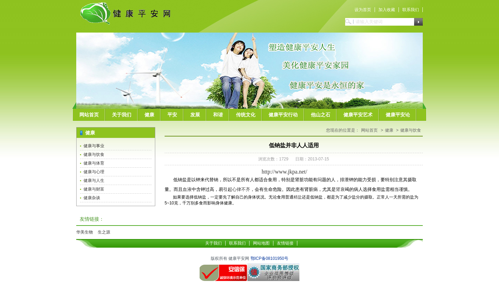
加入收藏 (386, 9)
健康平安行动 (283, 114)
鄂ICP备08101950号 (269, 258)
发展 (195, 114)
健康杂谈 (92, 197)
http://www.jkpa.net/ (284, 172)
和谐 (218, 114)
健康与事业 (94, 145)
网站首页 (89, 114)
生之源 (104, 232)
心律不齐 (241, 189)
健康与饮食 (94, 154)
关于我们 (121, 114)
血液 (187, 189)
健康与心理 (94, 171)
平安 (172, 114)
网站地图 (261, 243)
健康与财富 (94, 189)
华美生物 (84, 232)
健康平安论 (398, 114)
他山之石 (320, 114)
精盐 (298, 197)
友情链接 (285, 243)
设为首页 (362, 9)
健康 (149, 114)
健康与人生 (94, 180)
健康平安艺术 (358, 114)
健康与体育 (94, 163)
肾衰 (340, 189)
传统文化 (245, 114)
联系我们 (410, 9)
